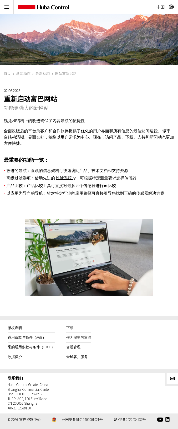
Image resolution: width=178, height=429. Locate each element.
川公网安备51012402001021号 (80, 419)
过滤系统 (64, 177)
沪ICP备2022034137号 (130, 419)
